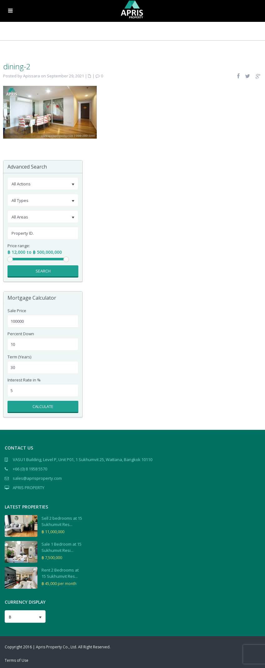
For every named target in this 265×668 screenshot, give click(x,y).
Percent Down (20, 334)
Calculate (42, 406)
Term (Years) (19, 357)
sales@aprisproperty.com (37, 478)
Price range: (18, 246)
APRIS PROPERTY (28, 487)
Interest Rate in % (24, 380)
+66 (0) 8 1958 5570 (30, 469)
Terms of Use (16, 660)
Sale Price (16, 311)
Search (43, 271)
